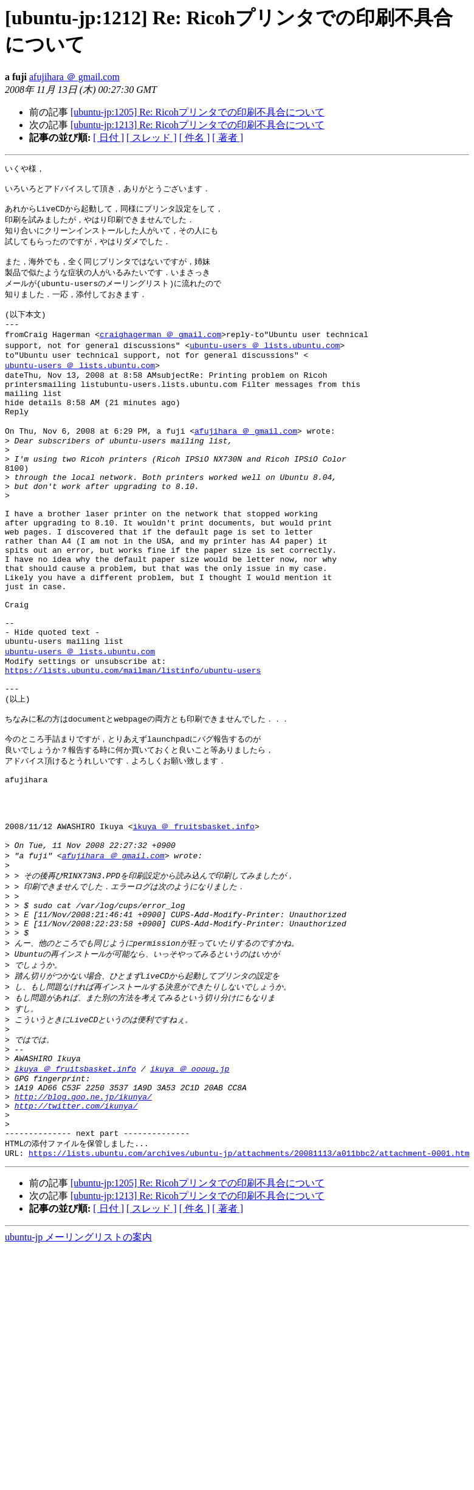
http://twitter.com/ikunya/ (76, 1239)
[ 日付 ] (108, 137)
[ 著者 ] (227, 137)
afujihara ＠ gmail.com (74, 77)
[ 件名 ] (194, 137)
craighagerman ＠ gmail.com (160, 350)
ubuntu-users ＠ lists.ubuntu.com (265, 362)
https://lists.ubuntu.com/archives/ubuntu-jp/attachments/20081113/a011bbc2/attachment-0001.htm (249, 1295)
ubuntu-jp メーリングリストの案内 (78, 1379)
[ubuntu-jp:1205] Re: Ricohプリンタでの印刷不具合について (197, 112)
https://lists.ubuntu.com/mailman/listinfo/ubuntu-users (133, 747)
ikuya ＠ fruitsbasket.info (194, 925)
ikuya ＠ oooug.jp (189, 1195)
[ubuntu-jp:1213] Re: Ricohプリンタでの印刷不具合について (197, 125)
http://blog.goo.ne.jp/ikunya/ (83, 1228)
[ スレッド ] (151, 137)
